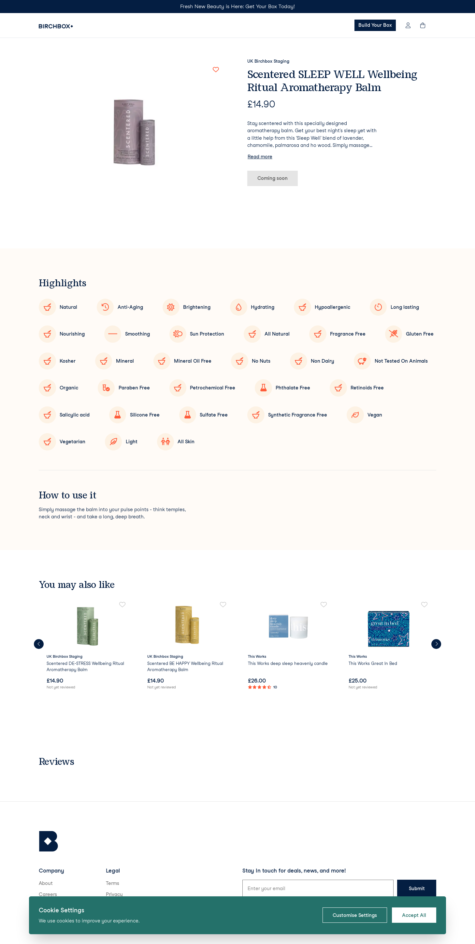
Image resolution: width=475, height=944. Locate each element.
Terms (112, 883)
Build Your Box (375, 25)
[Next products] (436, 644)
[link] (86, 646)
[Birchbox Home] (56, 26)
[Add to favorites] (216, 69)
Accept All (414, 915)
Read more (260, 157)
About (46, 883)
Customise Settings (355, 915)
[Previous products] (39, 644)
